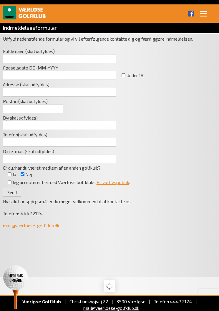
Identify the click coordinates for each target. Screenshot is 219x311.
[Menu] (203, 13)
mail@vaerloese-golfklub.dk (31, 225)
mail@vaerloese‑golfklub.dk (111, 308)
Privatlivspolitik (113, 182)
